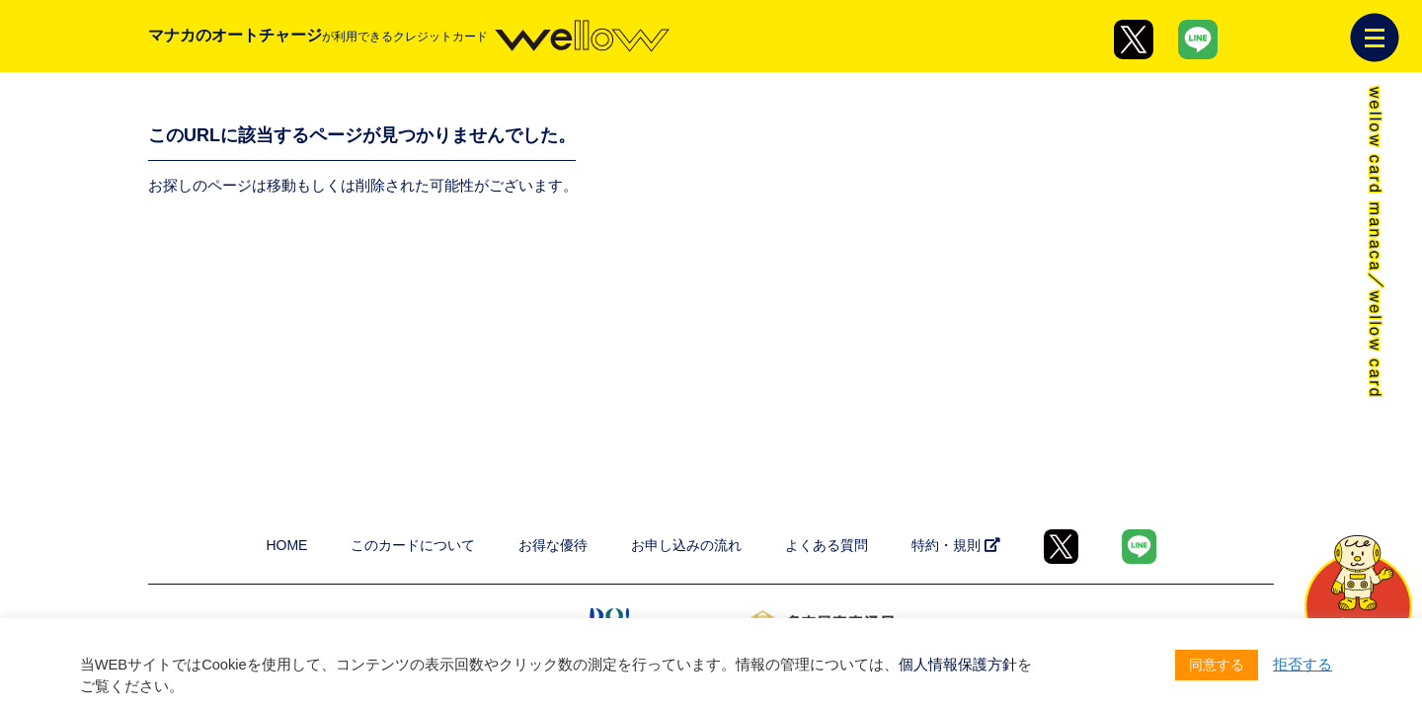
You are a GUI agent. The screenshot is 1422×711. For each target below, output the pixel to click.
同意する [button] (1216, 664)
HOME (286, 545)
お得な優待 (553, 545)
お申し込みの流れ (686, 545)
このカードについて (413, 545)
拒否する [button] (1302, 664)
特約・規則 (955, 545)
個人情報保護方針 (958, 664)
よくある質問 (826, 545)
